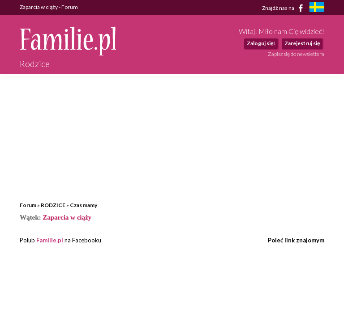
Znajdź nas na (284, 8)
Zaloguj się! (261, 43)
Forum (28, 205)
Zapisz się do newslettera (296, 54)
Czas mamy (83, 205)
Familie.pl (49, 240)
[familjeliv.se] (316, 8)
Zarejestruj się (302, 43)
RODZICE (53, 205)
